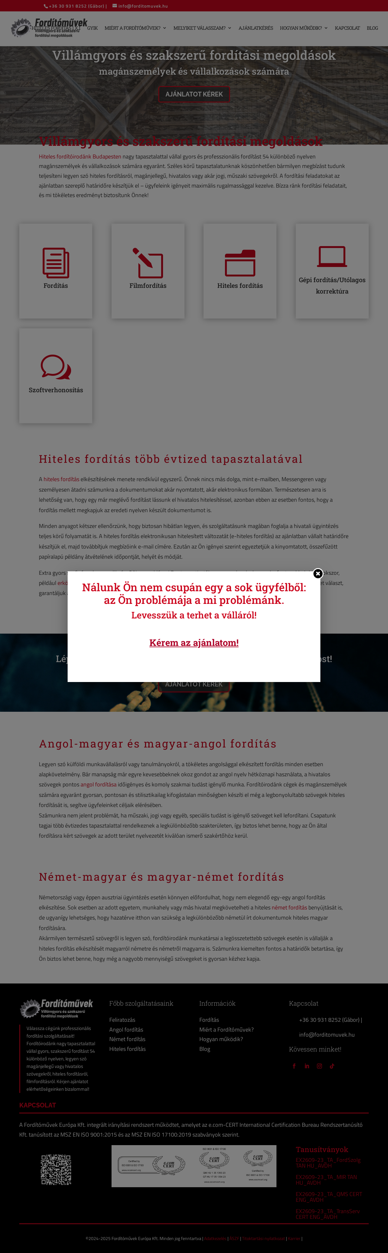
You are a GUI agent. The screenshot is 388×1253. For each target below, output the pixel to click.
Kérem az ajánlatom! (194, 642)
